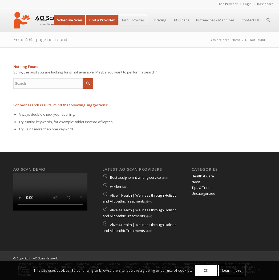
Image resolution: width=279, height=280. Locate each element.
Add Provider (228, 4)
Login (247, 4)
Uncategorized (203, 193)
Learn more (231, 270)
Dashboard (265, 4)
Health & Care (203, 176)
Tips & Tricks (202, 187)
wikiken (116, 186)
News (196, 182)
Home (236, 40)
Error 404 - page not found (40, 39)
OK (206, 270)
